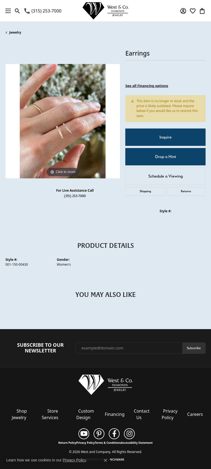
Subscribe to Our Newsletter (40, 348)
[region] (62, 121)
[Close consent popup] (105, 460)
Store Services (50, 414)
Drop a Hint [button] (165, 156)
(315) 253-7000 (75, 196)
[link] (42, 10)
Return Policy (67, 442)
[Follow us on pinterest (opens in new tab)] (99, 433)
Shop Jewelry (19, 414)
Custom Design (85, 414)
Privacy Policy (169, 414)
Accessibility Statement (137, 442)
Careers (195, 414)
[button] (17, 10)
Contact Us (141, 414)
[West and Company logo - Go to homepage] (105, 11)
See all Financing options (146, 85)
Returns (186, 191)
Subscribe (194, 348)
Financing (114, 414)
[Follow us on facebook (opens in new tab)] (114, 433)
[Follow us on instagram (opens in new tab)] (129, 433)
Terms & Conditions (108, 442)
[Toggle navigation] (7, 11)
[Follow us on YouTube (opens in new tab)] (83, 433)
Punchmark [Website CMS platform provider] (115, 459)
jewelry (15, 32)
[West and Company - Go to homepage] (105, 386)
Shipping (145, 191)
